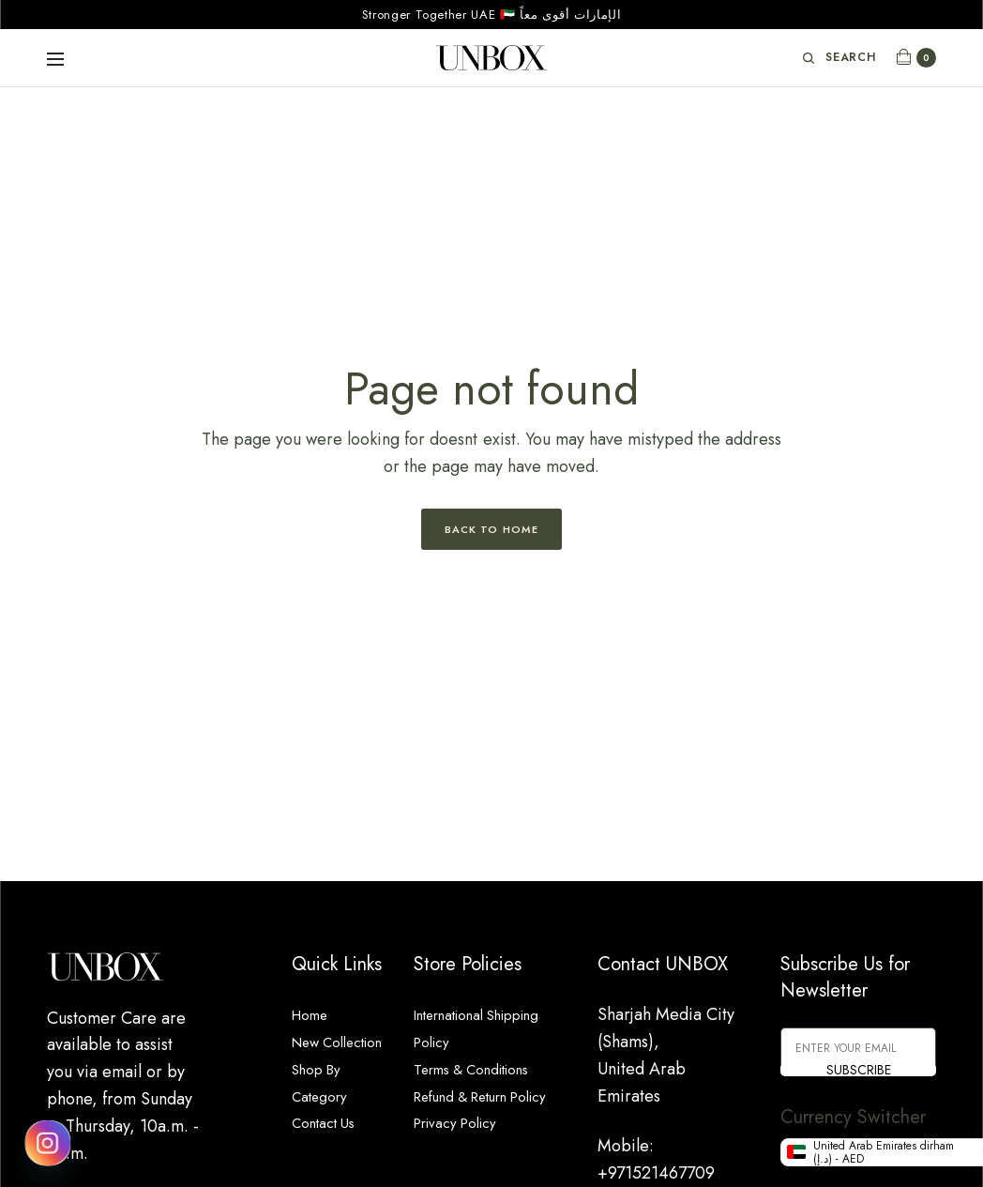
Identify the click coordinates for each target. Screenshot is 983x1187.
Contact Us (330, 1149)
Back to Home (491, 529)
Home (314, 1014)
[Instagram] (47, 1143)
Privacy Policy (463, 1149)
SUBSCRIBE (858, 1069)
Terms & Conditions (484, 1069)
